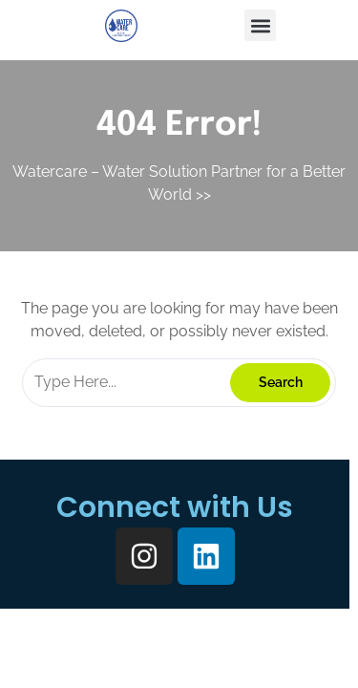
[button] (260, 25)
